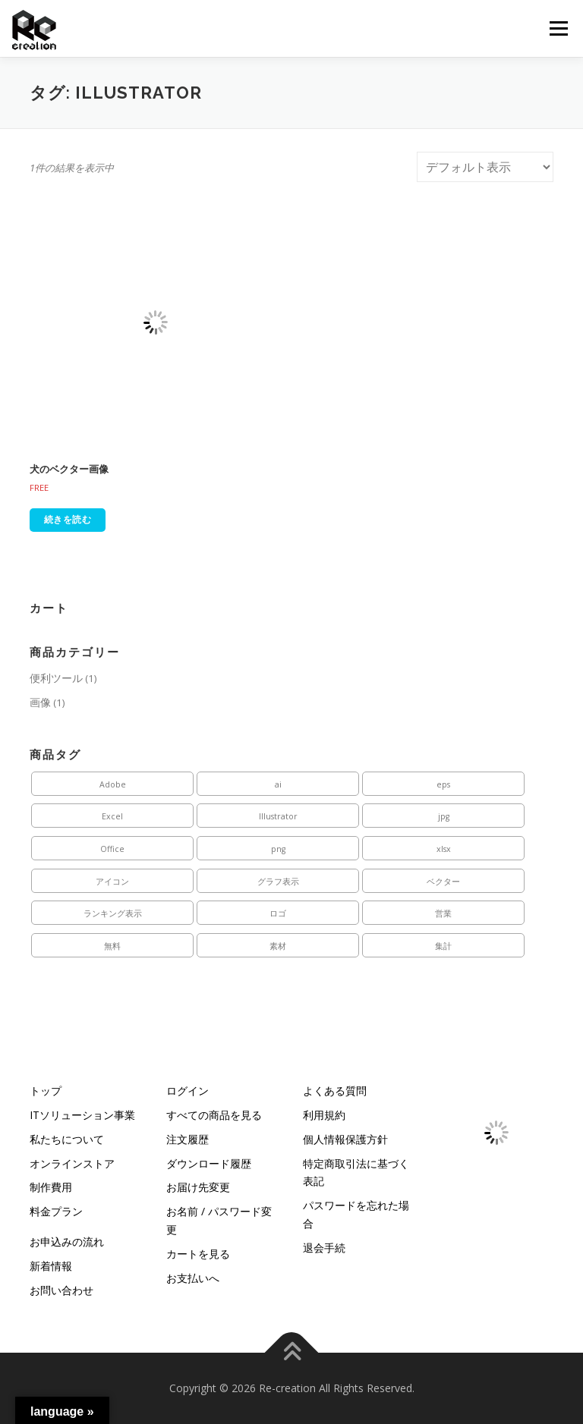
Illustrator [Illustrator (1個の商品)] (278, 816)
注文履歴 (187, 1139)
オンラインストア (72, 1163)
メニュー (558, 28)
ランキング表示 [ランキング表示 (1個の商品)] (113, 913)
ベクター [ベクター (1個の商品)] (443, 881)
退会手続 (324, 1247)
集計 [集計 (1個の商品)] (443, 946)
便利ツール (56, 678)
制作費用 (51, 1187)
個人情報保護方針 (345, 1139)
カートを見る (198, 1253)
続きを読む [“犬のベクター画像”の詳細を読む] (68, 519)
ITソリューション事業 (82, 1115)
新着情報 (51, 1266)
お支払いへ (192, 1278)
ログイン (187, 1090)
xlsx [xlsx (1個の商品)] (443, 849)
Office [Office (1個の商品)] (112, 849)
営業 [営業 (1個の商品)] (443, 913)
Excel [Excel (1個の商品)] (112, 816)
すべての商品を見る (214, 1115)
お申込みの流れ (67, 1241)
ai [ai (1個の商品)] (278, 784)
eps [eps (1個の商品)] (443, 784)
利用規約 (324, 1115)
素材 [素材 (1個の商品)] (277, 946)
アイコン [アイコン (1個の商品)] (112, 881)
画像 (40, 702)
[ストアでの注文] (485, 167)
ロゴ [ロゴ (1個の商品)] (277, 913)
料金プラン (56, 1211)
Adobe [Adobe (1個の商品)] (112, 784)
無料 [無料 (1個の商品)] (112, 946)
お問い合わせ (61, 1290)
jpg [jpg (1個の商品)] (443, 816)
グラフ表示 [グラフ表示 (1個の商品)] (278, 881)
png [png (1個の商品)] (278, 849)
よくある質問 (335, 1090)
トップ (45, 1090)
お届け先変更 (198, 1187)
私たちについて (67, 1139)
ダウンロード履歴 (208, 1163)
